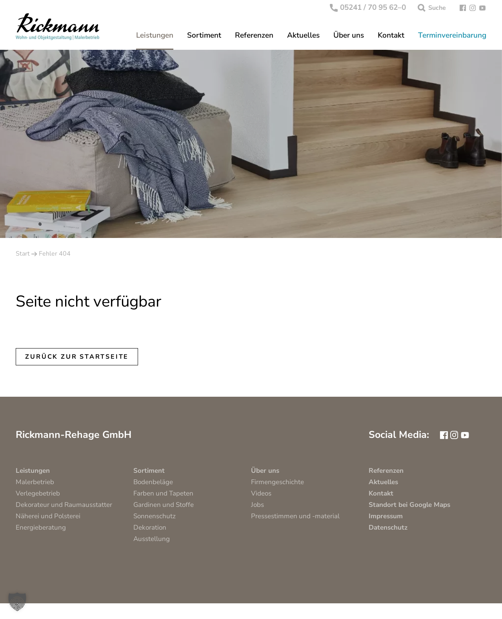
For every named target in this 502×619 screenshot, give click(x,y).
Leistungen (154, 35)
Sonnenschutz (154, 516)
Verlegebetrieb (38, 493)
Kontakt (391, 35)
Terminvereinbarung (452, 35)
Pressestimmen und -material (295, 516)
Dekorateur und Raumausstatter (64, 504)
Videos (261, 493)
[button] (17, 602)
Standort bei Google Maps (409, 504)
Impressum (386, 516)
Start (23, 253)
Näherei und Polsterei (48, 516)
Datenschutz (388, 527)
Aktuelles (303, 35)
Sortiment (204, 35)
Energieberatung (41, 527)
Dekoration (149, 527)
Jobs (257, 504)
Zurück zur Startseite (77, 356)
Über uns (348, 35)
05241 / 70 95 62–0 (368, 8)
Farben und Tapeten (163, 493)
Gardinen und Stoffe (163, 504)
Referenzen (254, 35)
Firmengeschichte (277, 481)
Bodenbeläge (153, 481)
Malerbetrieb (35, 481)
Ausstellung (151, 538)
